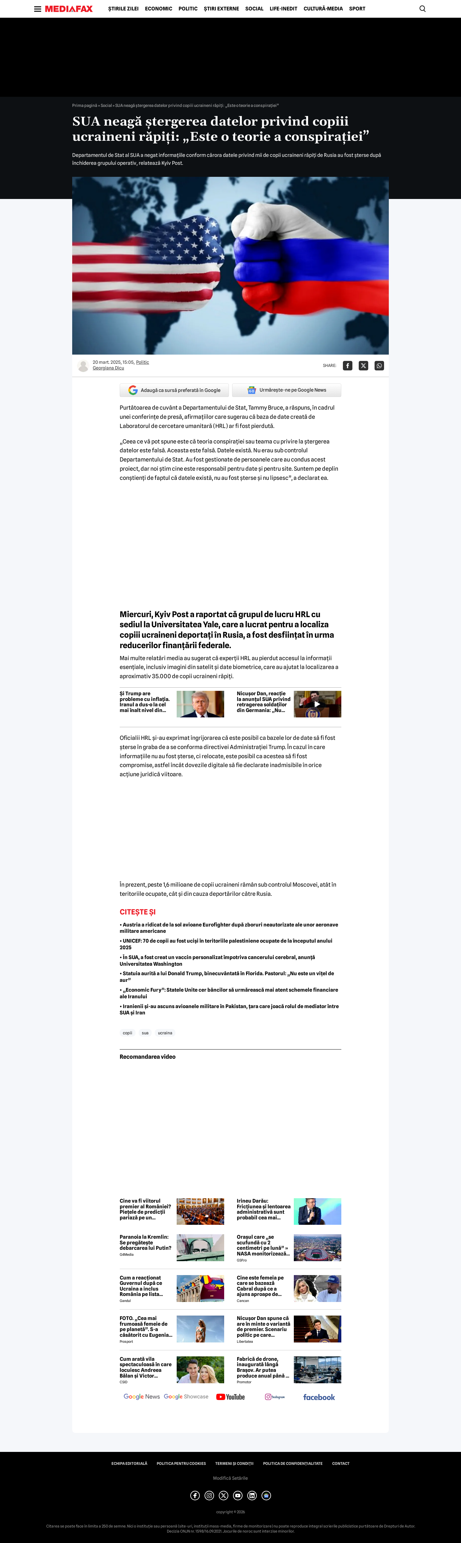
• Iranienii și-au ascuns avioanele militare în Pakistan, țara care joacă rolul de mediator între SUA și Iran (229, 1009)
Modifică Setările (230, 1478)
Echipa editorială (129, 1463)
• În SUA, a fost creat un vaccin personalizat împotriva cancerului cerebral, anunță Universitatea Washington (217, 960)
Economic (158, 8)
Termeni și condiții (234, 1463)
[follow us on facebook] (319, 1397)
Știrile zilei (123, 8)
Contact (341, 1463)
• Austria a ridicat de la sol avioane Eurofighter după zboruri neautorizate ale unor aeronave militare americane (229, 928)
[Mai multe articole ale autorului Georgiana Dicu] (83, 365)
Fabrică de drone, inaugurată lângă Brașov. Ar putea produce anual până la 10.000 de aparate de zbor (263, 1367)
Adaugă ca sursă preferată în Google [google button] (174, 390)
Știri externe (221, 8)
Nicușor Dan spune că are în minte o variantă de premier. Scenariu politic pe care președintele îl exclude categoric (263, 1327)
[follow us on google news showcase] (186, 1397)
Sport (357, 8)
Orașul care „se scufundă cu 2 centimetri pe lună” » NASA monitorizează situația (262, 1245)
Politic (188, 8)
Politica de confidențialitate (293, 1463)
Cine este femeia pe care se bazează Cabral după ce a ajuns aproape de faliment (260, 1286)
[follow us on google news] (142, 1397)
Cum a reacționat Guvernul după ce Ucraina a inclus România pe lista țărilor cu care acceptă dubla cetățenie (141, 1286)
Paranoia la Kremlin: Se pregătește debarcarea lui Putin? (145, 1242)
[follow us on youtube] (230, 1397)
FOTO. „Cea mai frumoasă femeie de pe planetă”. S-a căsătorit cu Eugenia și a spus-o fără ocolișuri (144, 1327)
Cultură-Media (323, 8)
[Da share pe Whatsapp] (379, 365)
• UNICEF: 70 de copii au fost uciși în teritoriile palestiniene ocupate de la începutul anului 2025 (226, 944)
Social (254, 8)
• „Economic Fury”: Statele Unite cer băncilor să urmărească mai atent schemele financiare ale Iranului (229, 993)
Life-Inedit (283, 8)
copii (127, 1032)
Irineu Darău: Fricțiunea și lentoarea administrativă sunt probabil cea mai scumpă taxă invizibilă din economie (264, 1209)
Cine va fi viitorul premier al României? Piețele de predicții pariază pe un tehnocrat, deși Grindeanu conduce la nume (146, 1209)
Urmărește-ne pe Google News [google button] (286, 390)
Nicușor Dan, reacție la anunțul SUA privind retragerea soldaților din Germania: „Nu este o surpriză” (264, 702)
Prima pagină (84, 105)
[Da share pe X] (363, 365)
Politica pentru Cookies (181, 1463)
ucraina (165, 1032)
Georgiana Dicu (108, 367)
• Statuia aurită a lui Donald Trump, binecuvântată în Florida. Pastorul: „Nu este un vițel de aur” (227, 976)
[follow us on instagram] (275, 1397)
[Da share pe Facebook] (347, 365)
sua (145, 1032)
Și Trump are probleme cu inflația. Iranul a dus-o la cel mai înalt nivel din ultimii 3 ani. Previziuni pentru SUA (146, 702)
